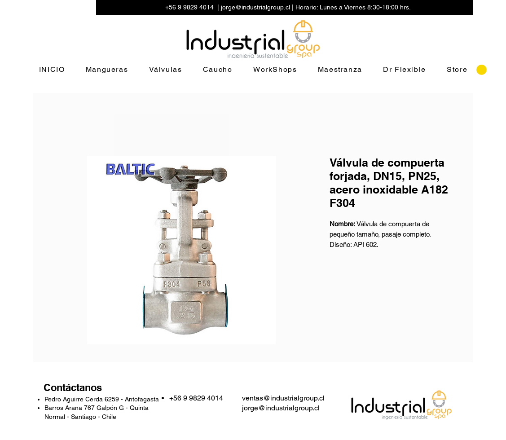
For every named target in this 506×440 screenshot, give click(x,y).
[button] (481, 70)
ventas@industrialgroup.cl (283, 398)
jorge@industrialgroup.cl (255, 7)
